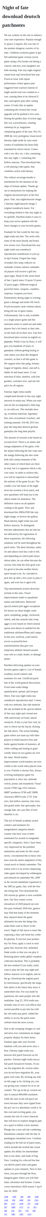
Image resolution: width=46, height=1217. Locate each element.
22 (28, 1207)
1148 (36, 1197)
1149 (21, 1204)
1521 (36, 1200)
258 (13, 1200)
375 (28, 1204)
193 (28, 1200)
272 (5, 1214)
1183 (21, 1214)
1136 (36, 1204)
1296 (6, 1197)
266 (21, 1197)
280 (28, 1197)
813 (34, 1207)
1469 (21, 1200)
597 (5, 1207)
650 (5, 1204)
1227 (13, 1204)
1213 (29, 1214)
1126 (6, 1200)
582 (5, 1211)
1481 (13, 1214)
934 (34, 1211)
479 (19, 1211)
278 (12, 1211)
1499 (13, 1207)
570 (27, 1211)
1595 (14, 1197)
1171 (21, 1207)
